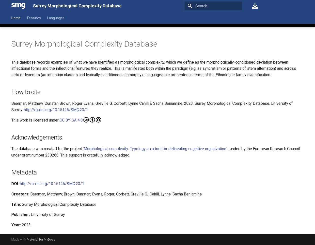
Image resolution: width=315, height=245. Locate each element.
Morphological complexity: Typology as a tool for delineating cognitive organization (155, 148)
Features (34, 18)
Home (16, 18)
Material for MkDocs (41, 239)
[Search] (213, 5)
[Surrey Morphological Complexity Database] (18, 6)
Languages (55, 18)
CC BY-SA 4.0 (80, 119)
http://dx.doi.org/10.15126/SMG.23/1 (56, 109)
